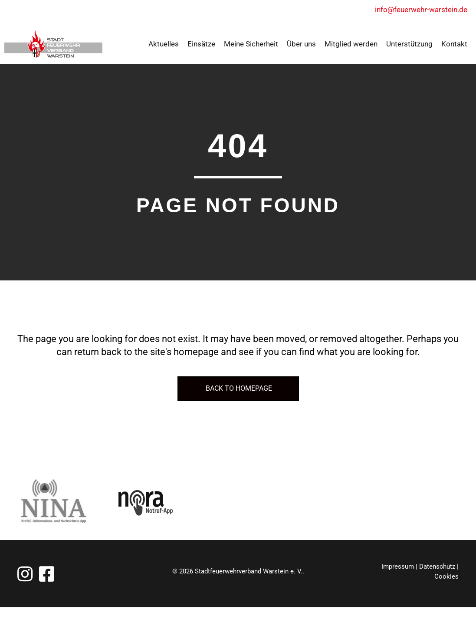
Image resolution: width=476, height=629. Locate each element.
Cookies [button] (446, 576)
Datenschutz (437, 566)
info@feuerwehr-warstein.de (425, 9)
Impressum (397, 566)
